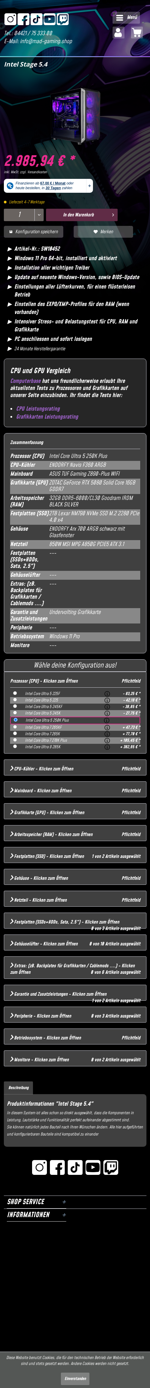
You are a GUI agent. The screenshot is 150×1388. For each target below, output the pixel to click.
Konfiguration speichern (33, 232)
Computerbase (25, 381)
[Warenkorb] (137, 32)
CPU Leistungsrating (38, 409)
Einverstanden (75, 1379)
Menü (126, 17)
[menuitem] (126, 18)
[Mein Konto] (118, 32)
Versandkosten (37, 172)
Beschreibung (18, 1088)
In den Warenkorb (88, 214)
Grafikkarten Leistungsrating (47, 417)
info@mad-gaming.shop (46, 42)
